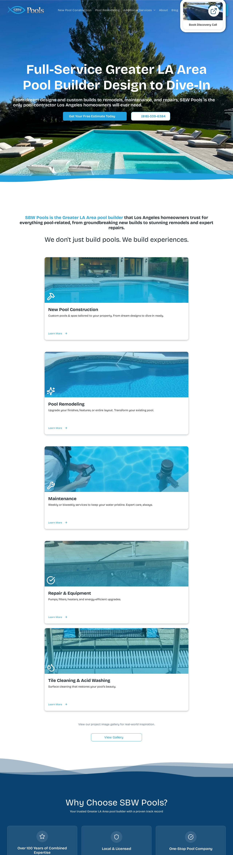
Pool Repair (92, 813)
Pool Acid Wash (94, 827)
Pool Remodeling (95, 799)
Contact (135, 799)
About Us (135, 793)
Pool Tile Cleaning (96, 820)
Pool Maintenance (96, 806)
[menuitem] (74, 10)
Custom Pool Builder (98, 793)
